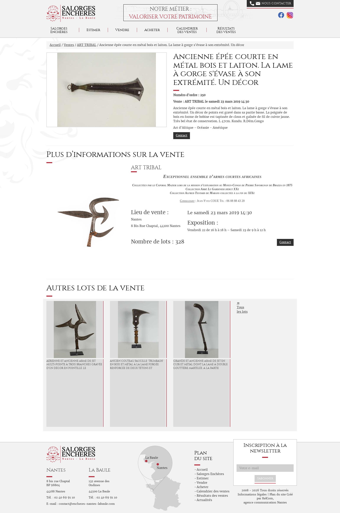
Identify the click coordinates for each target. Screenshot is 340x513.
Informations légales (252, 494)
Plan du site (278, 494)
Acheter (152, 30)
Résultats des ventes (212, 496)
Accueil (55, 45)
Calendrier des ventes (187, 30)
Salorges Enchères (210, 474)
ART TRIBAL (86, 45)
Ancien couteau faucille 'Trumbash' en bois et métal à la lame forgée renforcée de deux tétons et (136, 364)
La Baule (100, 470)
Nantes (56, 470)
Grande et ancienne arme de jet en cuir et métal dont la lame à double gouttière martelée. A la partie (200, 364)
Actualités (204, 500)
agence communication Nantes (265, 502)
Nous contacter (270, 3)
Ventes (69, 45)
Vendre (122, 30)
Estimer (93, 30)
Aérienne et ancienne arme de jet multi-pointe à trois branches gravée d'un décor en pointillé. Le (74, 364)
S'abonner (265, 478)
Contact (181, 135)
